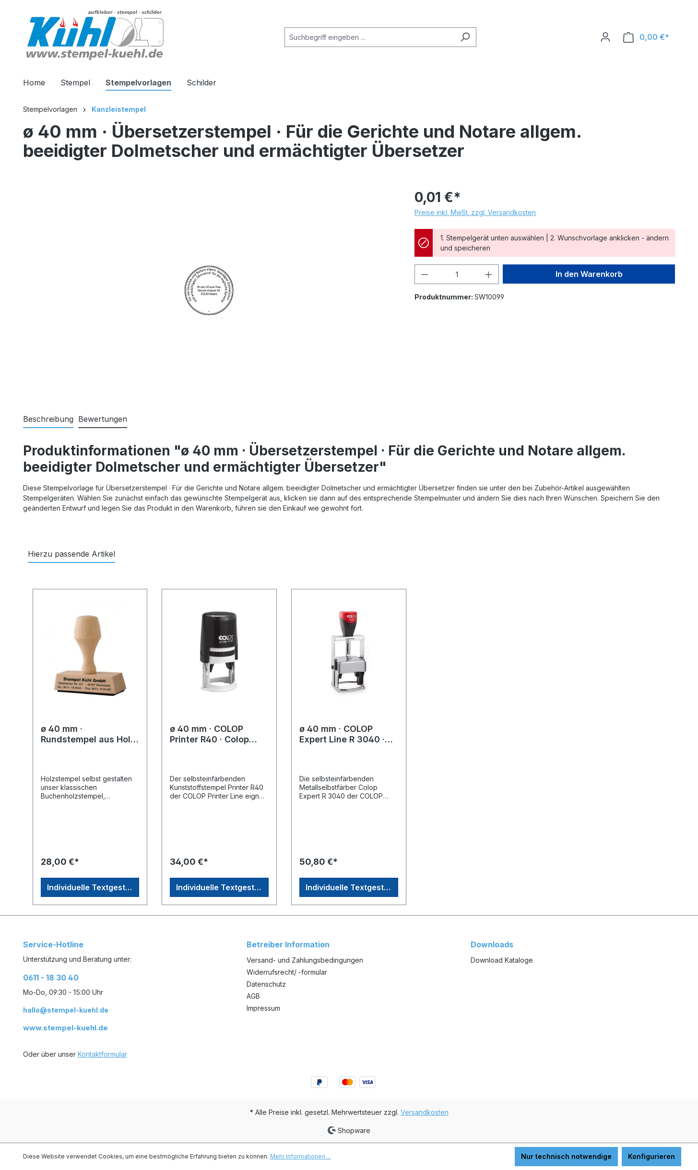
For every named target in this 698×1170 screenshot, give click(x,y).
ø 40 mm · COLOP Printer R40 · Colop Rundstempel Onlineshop (209, 734)
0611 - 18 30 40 (51, 977)
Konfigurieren (651, 1156)
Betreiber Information (288, 944)
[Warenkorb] (646, 37)
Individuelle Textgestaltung (93, 887)
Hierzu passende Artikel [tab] (71, 554)
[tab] (48, 419)
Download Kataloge (502, 960)
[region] (209, 290)
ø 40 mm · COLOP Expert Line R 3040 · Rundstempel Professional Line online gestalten (342, 734)
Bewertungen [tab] (102, 419)
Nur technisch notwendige (566, 1156)
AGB (253, 996)
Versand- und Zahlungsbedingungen (305, 960)
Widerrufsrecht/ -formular (287, 972)
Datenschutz (266, 984)
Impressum (263, 1008)
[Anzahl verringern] (424, 274)
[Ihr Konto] (605, 37)
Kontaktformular (102, 1054)
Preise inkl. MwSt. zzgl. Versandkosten (475, 212)
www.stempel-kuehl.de (65, 1027)
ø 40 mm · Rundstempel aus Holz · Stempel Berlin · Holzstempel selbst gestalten (88, 734)
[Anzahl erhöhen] (489, 274)
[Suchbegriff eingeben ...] (369, 37)
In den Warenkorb (589, 274)
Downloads (492, 944)
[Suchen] (465, 37)
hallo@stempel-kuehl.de (65, 1010)
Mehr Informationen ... (300, 1156)
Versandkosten (425, 1112)
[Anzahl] (457, 274)
